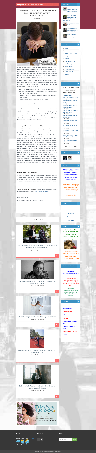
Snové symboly (68, 63)
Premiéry (67, 74)
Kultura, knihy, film (69, 50)
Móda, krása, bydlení (69, 56)
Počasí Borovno (71, 220)
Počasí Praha (71, 207)
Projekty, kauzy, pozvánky (71, 53)
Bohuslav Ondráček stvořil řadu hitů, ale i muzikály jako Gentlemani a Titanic (72, 30)
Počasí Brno (71, 213)
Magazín (38, 18)
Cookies (67, 77)
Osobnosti (67, 58)
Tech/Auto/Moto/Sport (70, 71)
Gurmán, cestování (69, 69)
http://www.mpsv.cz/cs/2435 (42, 191)
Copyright (37, 451)
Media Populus (58, 451)
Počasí (32, 438)
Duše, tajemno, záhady (70, 61)
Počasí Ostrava (70, 216)
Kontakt (52, 451)
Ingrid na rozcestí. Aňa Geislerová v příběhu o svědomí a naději (71, 36)
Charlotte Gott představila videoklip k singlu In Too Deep (37, 317)
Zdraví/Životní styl (69, 66)
